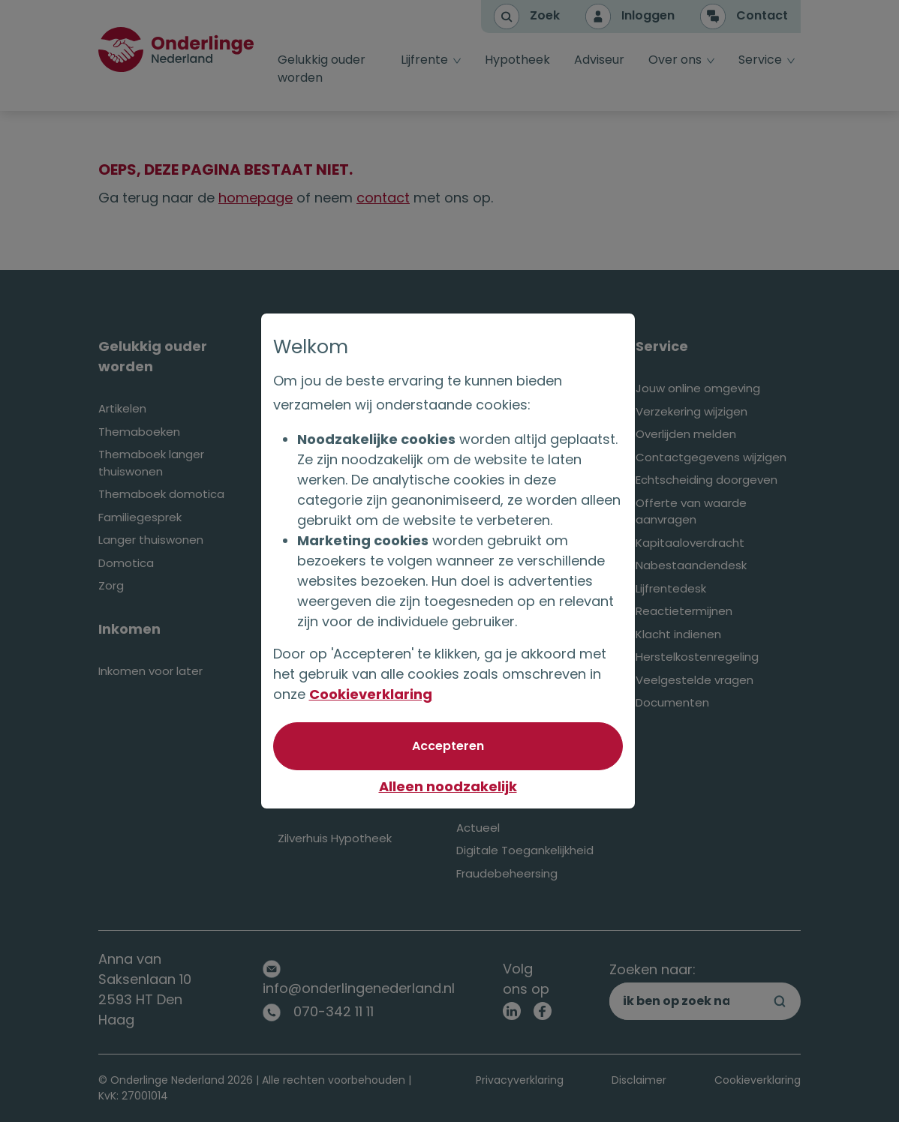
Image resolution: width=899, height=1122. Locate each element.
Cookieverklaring (372, 694)
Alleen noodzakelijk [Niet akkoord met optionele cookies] (449, 786)
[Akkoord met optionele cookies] (449, 746)
